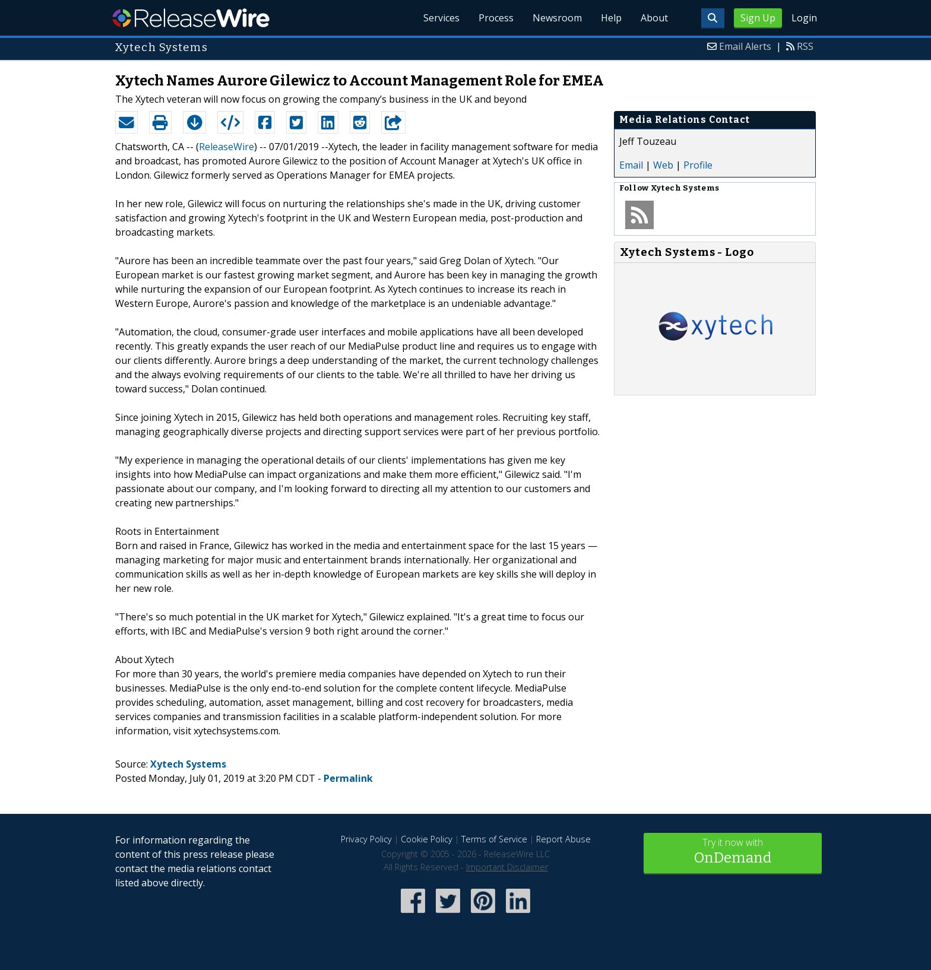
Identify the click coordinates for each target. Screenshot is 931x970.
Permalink (348, 778)
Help (611, 17)
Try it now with (733, 852)
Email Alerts (745, 46)
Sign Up (757, 17)
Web (663, 165)
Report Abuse (563, 839)
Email (631, 165)
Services (441, 17)
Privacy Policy (366, 839)
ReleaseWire (191, 18)
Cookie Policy (426, 839)
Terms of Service (494, 839)
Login (804, 17)
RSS (805, 46)
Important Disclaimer (507, 867)
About (654, 17)
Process (496, 17)
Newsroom (557, 17)
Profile (697, 165)
